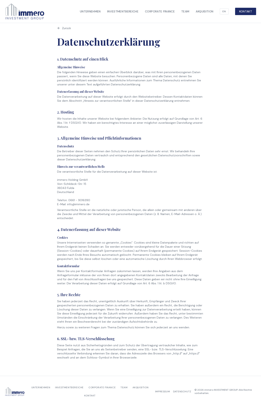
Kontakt (245, 11)
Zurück (64, 28)
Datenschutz (182, 391)
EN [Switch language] (224, 11)
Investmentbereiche (122, 11)
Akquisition (204, 11)
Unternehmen (90, 11)
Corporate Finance (160, 11)
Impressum (162, 391)
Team (185, 11)
